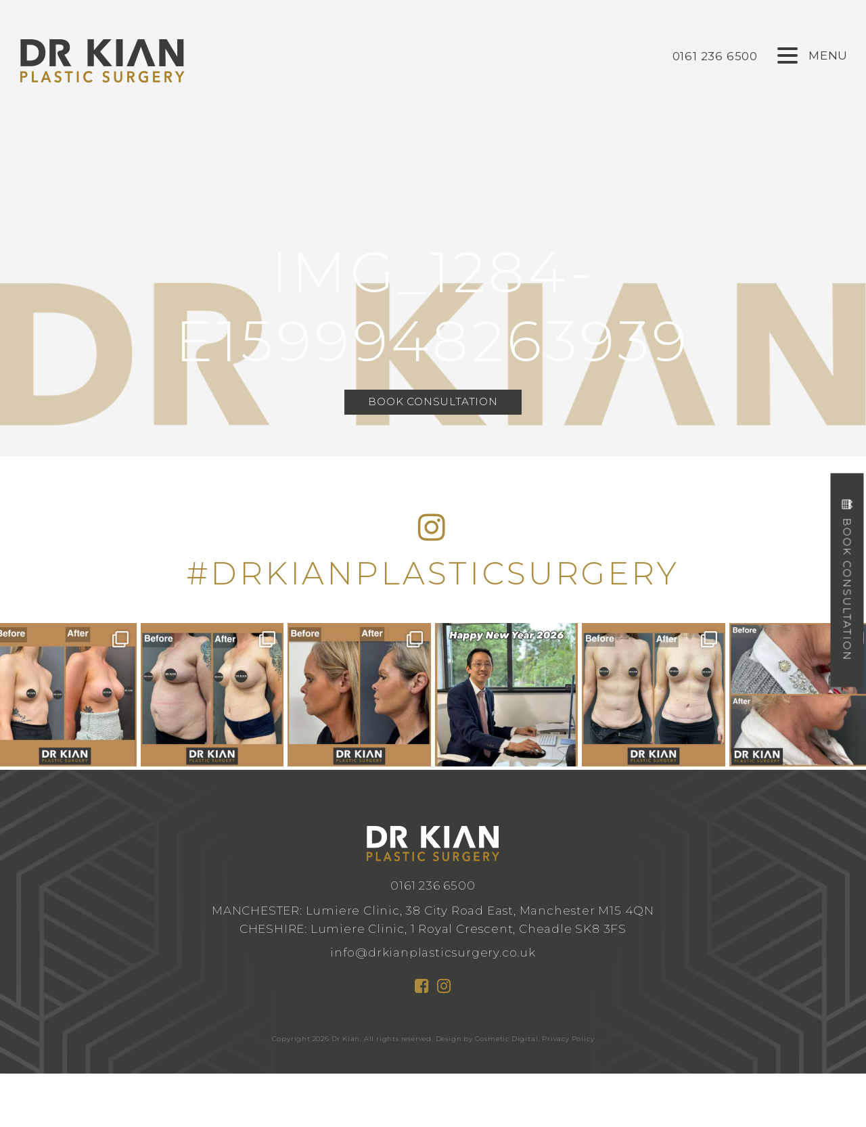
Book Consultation (433, 402)
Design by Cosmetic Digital (487, 1038)
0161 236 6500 (432, 885)
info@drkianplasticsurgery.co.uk (433, 952)
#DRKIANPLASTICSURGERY (433, 573)
